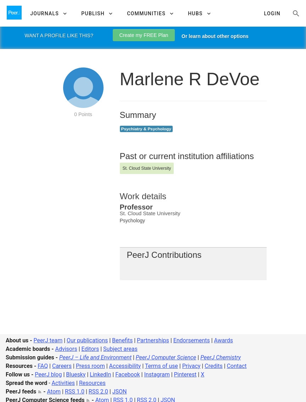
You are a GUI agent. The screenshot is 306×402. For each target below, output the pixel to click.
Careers (62, 366)
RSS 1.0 (74, 391)
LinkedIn (100, 374)
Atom (54, 391)
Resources (92, 383)
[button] (48, 13)
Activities (63, 383)
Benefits (122, 340)
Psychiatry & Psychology (146, 128)
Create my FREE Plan (143, 35)
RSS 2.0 (98, 391)
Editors (90, 349)
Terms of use (161, 366)
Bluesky (75, 374)
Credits (214, 366)
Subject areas (120, 349)
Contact (237, 366)
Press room (90, 366)
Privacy (191, 366)
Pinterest (185, 374)
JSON (119, 391)
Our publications (87, 340)
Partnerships (153, 340)
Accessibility (125, 366)
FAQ (43, 366)
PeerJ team (48, 340)
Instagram (156, 374)
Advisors (66, 349)
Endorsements (191, 340)
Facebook (127, 374)
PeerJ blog (48, 374)
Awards (223, 340)
